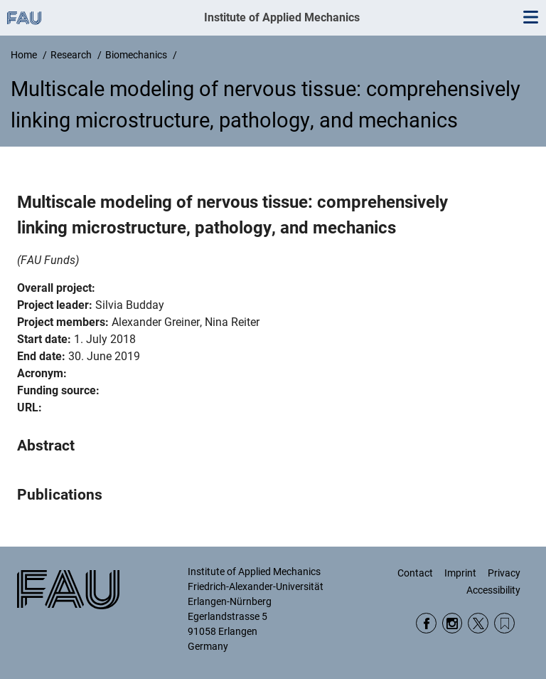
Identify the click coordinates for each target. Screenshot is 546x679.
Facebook (426, 623)
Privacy (504, 573)
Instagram (452, 623)
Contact (415, 573)
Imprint (460, 573)
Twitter (478, 623)
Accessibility (493, 590)
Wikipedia (504, 623)
